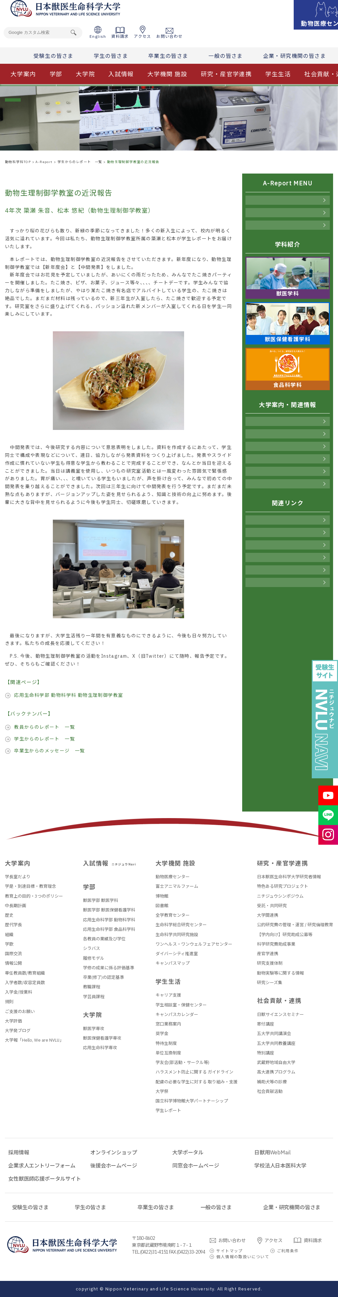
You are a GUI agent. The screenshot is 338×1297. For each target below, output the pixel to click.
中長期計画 (15, 905)
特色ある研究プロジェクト (282, 886)
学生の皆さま (111, 56)
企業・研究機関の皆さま (294, 56)
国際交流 (13, 953)
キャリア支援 (168, 995)
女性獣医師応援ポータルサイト (44, 1178)
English (98, 32)
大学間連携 (267, 915)
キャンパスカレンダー (177, 1014)
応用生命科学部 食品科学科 (109, 929)
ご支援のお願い (20, 1011)
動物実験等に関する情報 (280, 973)
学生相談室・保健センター (181, 1005)
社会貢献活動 (270, 1091)
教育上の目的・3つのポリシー (34, 896)
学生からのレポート (287, 212)
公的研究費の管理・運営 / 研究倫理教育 (295, 925)
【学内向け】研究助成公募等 (284, 934)
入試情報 (121, 74)
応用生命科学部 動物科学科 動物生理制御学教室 (68, 695)
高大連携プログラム (276, 1072)
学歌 (9, 944)
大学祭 (162, 1091)
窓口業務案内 (168, 1024)
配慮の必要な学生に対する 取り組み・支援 (197, 1082)
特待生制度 (166, 1043)
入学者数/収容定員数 (25, 982)
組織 (9, 934)
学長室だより (18, 877)
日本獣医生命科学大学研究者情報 (289, 877)
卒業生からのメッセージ (287, 225)
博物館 (162, 896)
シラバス (91, 948)
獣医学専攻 (93, 1028)
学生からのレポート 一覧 (44, 739)
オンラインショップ (287, 532)
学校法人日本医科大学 (280, 1165)
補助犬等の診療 (272, 1082)
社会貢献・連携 (287, 483)
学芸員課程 (93, 997)
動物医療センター (173, 877)
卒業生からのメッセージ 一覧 (49, 751)
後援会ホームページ (287, 570)
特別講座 (265, 1053)
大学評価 (13, 1021)
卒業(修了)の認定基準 (103, 977)
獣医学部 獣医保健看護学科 (109, 910)
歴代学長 (13, 925)
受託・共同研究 (272, 905)
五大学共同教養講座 (276, 1043)
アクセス (142, 32)
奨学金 (162, 1033)
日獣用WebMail (287, 557)
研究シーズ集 (269, 982)
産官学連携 (267, 953)
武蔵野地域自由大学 (276, 1062)
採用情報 (287, 520)
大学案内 (23, 74)
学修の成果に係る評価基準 (108, 968)
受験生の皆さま (53, 56)
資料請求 (120, 33)
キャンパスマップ (173, 963)
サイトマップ (229, 1250)
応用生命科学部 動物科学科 (109, 920)
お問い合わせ (169, 33)
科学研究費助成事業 (276, 944)
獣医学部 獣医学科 (100, 900)
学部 (56, 74)
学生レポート (168, 1110)
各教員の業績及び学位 (104, 939)
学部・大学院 (287, 433)
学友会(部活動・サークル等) (182, 1062)
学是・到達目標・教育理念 (30, 886)
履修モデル (93, 958)
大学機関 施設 (167, 74)
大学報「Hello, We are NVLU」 (34, 1040)
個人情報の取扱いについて (242, 1256)
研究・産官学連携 (226, 74)
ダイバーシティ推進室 (177, 953)
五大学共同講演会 (274, 1033)
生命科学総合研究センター (181, 925)
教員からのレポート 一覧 (44, 727)
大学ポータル (287, 545)
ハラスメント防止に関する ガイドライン (194, 1072)
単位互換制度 (168, 1053)
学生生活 (278, 74)
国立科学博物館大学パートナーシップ (192, 1101)
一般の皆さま (225, 56)
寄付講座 (265, 1024)
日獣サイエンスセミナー (280, 1014)
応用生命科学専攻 (100, 1047)
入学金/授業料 (18, 992)
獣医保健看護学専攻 (102, 1038)
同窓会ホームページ (287, 582)
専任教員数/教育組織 (25, 973)
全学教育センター (173, 915)
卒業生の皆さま (168, 56)
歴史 (9, 915)
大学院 (85, 74)
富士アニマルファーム (177, 886)
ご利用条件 (288, 1250)
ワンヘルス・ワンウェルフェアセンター (194, 944)
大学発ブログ (18, 1030)
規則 (9, 1001)
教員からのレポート (287, 200)
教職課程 (91, 987)
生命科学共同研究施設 (177, 934)
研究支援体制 (270, 963)
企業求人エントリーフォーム (41, 1165)
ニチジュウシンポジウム (280, 896)
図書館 (162, 905)
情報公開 (13, 963)
